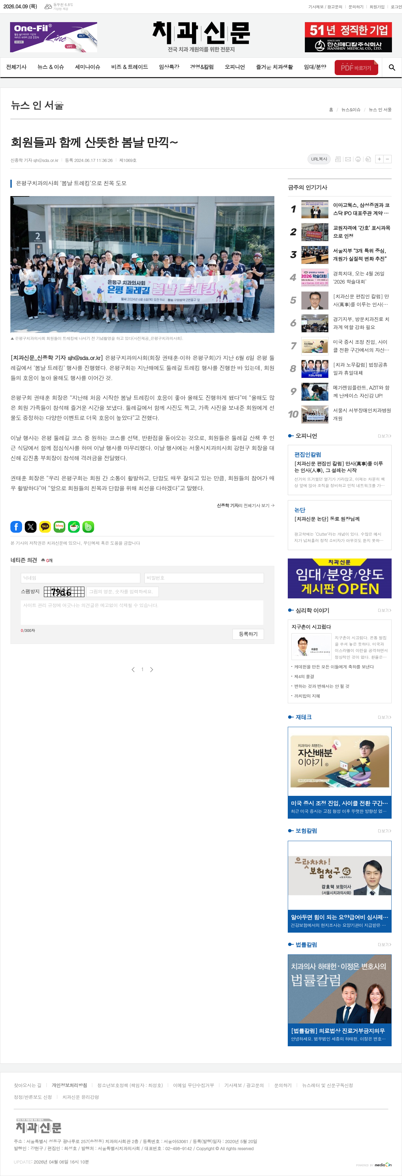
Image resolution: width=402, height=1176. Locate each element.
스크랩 (368, 159)
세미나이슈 (87, 67)
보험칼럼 (306, 831)
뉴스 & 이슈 (50, 67)
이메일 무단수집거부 (193, 1085)
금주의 (307, 187)
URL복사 (319, 159)
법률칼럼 (306, 945)
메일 (348, 159)
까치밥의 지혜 (307, 696)
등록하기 (248, 633)
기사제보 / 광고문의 (325, 6)
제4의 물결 (304, 676)
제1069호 (128, 160)
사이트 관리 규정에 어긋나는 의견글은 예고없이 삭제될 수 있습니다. (90, 605)
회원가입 (377, 6)
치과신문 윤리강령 (80, 1097)
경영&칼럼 (202, 67)
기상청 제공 (60, 9)
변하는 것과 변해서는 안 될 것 (321, 686)
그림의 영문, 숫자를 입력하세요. (121, 591)
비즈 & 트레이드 (129, 67)
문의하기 (355, 6)
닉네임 (29, 577)
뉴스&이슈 (350, 109)
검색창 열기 (392, 67)
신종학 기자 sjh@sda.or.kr (34, 160)
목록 (338, 159)
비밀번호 (155, 577)
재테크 (303, 717)
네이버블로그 (59, 527)
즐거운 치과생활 (274, 67)
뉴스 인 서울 (380, 109)
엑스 (31, 527)
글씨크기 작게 (387, 159)
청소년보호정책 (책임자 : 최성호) (130, 1085)
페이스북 (16, 527)
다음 (151, 669)
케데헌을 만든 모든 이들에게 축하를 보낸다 (334, 666)
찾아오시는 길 (28, 1085)
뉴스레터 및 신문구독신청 (327, 1085)
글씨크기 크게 (379, 159)
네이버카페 (74, 527)
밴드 (88, 527)
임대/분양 (315, 67)
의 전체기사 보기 (243, 505)
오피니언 (235, 67)
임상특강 (169, 67)
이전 (133, 669)
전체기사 (16, 67)
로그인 (396, 6)
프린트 (358, 159)
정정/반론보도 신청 (33, 1097)
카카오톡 (45, 527)
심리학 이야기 (312, 610)
